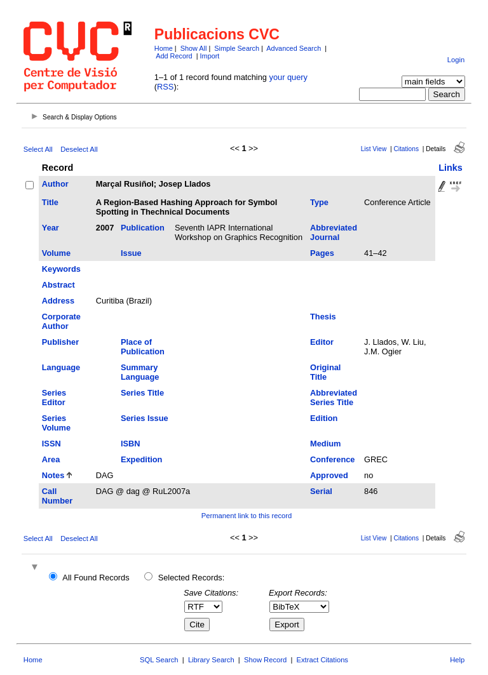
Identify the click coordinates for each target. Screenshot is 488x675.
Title (50, 202)
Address (58, 300)
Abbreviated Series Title (333, 397)
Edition (323, 418)
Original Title (325, 372)
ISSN (51, 443)
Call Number (57, 495)
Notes (53, 475)
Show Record (265, 660)
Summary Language (140, 372)
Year (50, 227)
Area (51, 459)
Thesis (323, 316)
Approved (329, 475)
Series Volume (56, 422)
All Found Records (95, 577)
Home (163, 48)
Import (210, 56)
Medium (325, 443)
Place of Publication (143, 346)
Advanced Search (293, 48)
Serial (321, 491)
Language (61, 367)
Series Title (142, 393)
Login (455, 59)
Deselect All (78, 149)
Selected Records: (191, 577)
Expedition (141, 459)
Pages (322, 253)
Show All (193, 48)
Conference (332, 459)
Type (319, 202)
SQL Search (159, 660)
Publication (143, 227)
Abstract (58, 285)
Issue (131, 253)
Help (457, 660)
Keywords (61, 269)
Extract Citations (322, 660)
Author (55, 184)
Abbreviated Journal (333, 232)
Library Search (211, 660)
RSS (165, 86)
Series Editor (54, 397)
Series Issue (144, 418)
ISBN (130, 443)
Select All (38, 149)
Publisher (60, 342)
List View (374, 148)
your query (288, 77)
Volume (56, 253)
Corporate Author (61, 321)
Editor (322, 342)
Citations (406, 148)
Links (450, 168)
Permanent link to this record (246, 515)
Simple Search (236, 48)
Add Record (174, 56)
